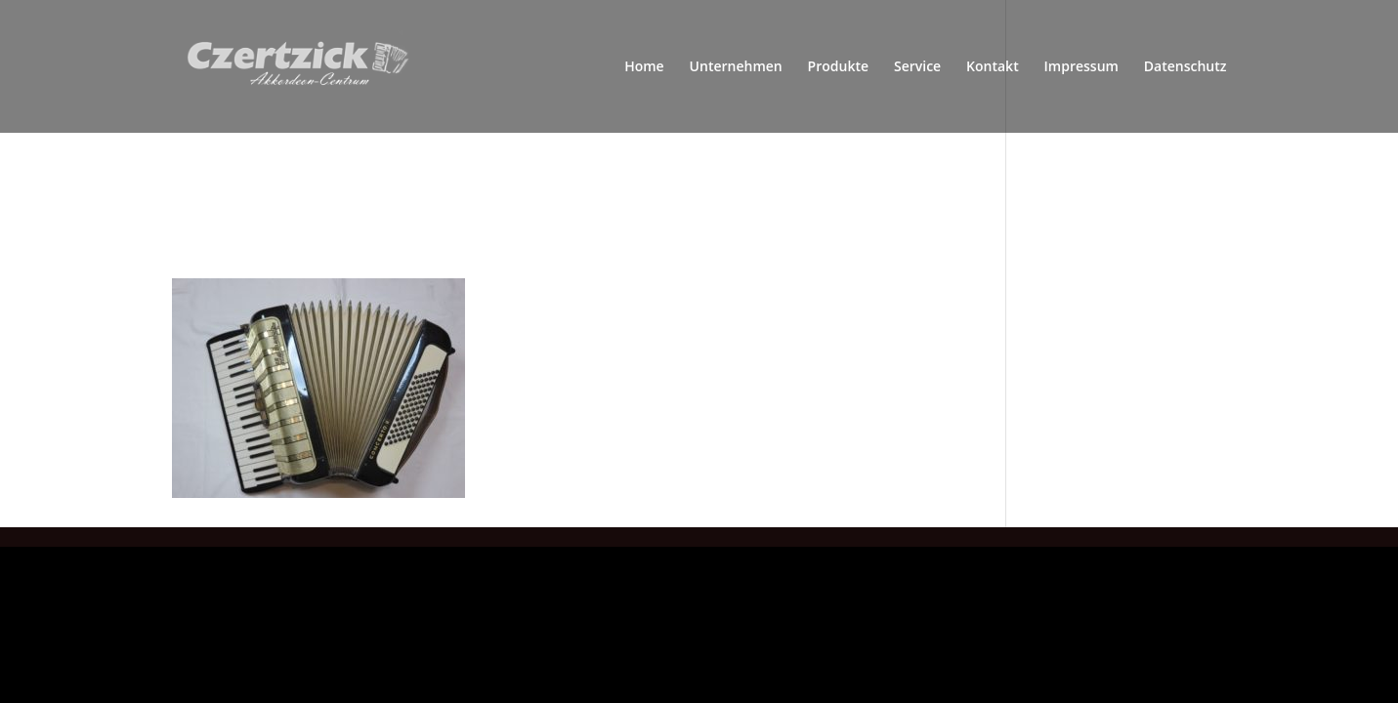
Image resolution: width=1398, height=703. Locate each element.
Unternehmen (736, 67)
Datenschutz (1185, 67)
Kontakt (992, 67)
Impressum (1081, 67)
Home (644, 67)
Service (917, 67)
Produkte (838, 67)
